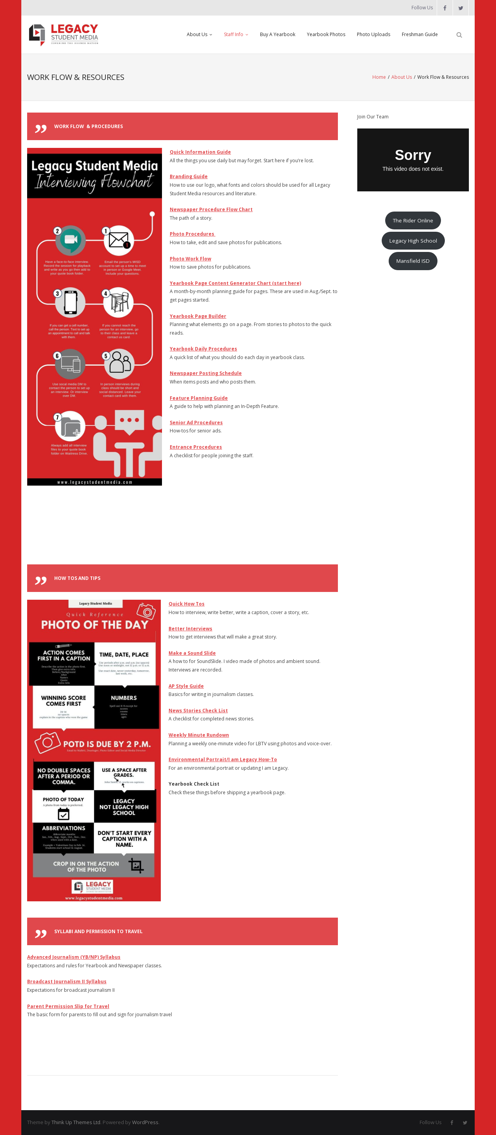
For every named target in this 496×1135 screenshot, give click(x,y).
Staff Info (233, 34)
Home (379, 77)
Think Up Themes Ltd (76, 1122)
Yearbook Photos (326, 34)
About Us (197, 34)
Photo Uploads (373, 34)
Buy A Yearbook (277, 34)
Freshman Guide (420, 34)
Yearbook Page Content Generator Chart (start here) (235, 283)
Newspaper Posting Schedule (206, 373)
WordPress (145, 1122)
